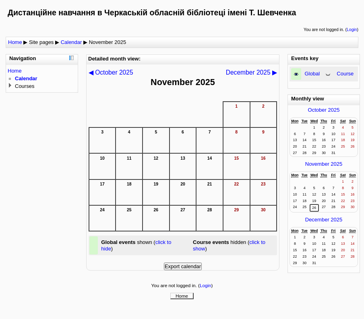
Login (352, 29)
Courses (24, 86)
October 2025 (324, 110)
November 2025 (107, 42)
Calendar (71, 42)
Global (312, 74)
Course (345, 74)
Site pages (41, 42)
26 (314, 208)
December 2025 (324, 220)
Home (15, 42)
